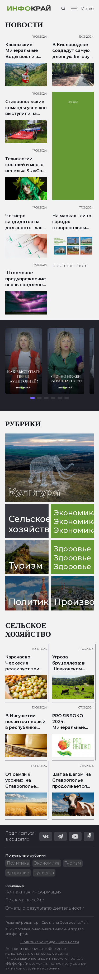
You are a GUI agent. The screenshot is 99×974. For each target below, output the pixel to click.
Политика (18, 863)
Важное (73, 101)
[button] (32, 398)
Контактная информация (33, 892)
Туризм (73, 863)
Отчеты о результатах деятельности (44, 908)
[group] (23, 361)
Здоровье (18, 872)
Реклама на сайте (24, 899)
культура (44, 872)
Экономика (46, 863)
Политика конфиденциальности (49, 942)
